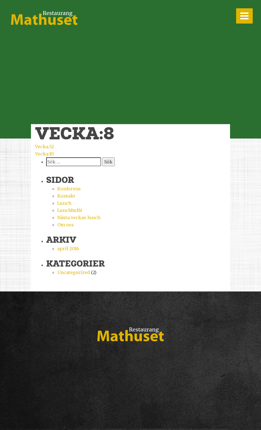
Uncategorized (73, 272)
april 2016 (68, 248)
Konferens (69, 188)
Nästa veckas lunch (78, 217)
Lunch (64, 203)
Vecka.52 (44, 146)
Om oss (65, 224)
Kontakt (66, 196)
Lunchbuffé (69, 210)
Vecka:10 (44, 154)
